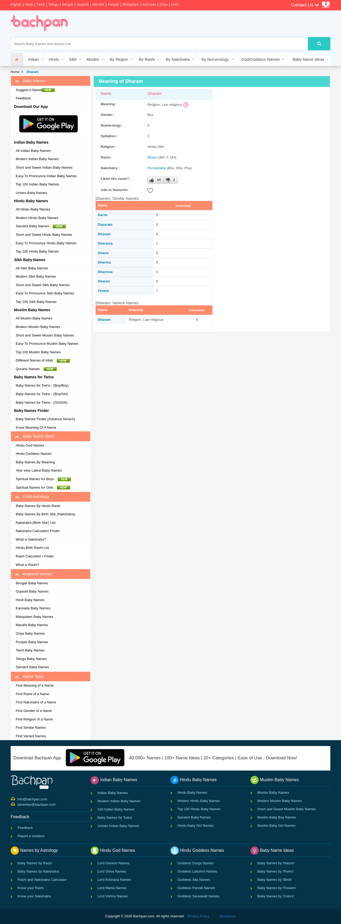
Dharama (105, 243)
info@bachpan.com (18, 798)
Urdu (175, 4)
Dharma (104, 262)
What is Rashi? (27, 565)
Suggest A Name (35, 90)
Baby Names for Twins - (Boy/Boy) (42, 385)
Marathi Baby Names (32, 625)
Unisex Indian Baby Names (118, 826)
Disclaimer (228, 916)
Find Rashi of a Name (32, 694)
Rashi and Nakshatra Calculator (42, 880)
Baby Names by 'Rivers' (275, 871)
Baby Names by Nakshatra (38, 871)
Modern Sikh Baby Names (36, 276)
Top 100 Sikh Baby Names (36, 302)
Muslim (93, 59)
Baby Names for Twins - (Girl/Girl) (41, 402)
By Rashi (147, 59)
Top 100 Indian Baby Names (37, 184)
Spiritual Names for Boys (43, 479)
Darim (103, 215)
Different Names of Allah (43, 360)
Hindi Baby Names (30, 600)
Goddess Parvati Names (196, 888)
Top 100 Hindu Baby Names (37, 251)
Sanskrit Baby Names (41, 226)
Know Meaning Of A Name (36, 427)
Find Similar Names (31, 728)
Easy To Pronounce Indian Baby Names (46, 176)
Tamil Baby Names (30, 650)
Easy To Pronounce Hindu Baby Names (46, 243)
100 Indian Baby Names (116, 809)
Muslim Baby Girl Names (276, 826)
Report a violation (31, 836)
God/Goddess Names (260, 59)
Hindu (54, 59)
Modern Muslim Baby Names (38, 327)
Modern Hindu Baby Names (37, 218)
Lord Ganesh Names (113, 863)
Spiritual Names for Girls (43, 487)
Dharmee (105, 272)
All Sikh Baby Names (32, 268)
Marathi (98, 4)
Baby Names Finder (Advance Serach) (45, 419)
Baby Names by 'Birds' (274, 880)
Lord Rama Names (112, 888)
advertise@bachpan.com (18, 804)
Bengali (67, 4)
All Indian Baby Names (33, 151)
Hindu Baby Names (192, 793)
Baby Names (30, 80)
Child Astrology (32, 496)
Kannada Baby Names (33, 608)
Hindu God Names (30, 445)
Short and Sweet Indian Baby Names (44, 167)
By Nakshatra (178, 59)
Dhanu (152, 157)
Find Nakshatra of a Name (36, 702)
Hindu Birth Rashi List (32, 548)
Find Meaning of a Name (35, 685)
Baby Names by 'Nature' (275, 863)
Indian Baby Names (113, 793)
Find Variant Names (31, 736)
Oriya (164, 4)
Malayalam (131, 4)
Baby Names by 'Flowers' (276, 888)
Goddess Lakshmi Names (197, 871)
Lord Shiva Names (112, 871)
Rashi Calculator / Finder (35, 556)
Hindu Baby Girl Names (195, 826)
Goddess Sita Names (193, 880)
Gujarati (83, 4)
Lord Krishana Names (114, 880)
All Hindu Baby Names (33, 209)
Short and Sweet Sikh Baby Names (43, 285)
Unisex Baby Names (31, 193)
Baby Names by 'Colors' (275, 896)
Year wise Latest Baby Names (39, 470)
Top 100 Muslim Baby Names (38, 352)
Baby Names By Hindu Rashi (38, 506)
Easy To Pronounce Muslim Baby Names (47, 344)
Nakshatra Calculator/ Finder (38, 531)
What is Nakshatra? (31, 539)
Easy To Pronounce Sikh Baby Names (45, 293)
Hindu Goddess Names (33, 454)
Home (15, 72)
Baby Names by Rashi (35, 863)
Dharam (31, 72)
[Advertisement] (172, 24)
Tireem (103, 291)
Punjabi (113, 4)
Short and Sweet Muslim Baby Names (45, 335)
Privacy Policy (198, 916)
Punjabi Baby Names (32, 642)
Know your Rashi (31, 888)
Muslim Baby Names (273, 793)
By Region (119, 59)
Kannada (149, 4)
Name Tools (29, 676)
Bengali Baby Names (32, 583)
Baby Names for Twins (115, 818)
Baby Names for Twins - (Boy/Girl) (42, 394)
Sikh (73, 59)
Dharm (103, 253)
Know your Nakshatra (34, 896)
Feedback (23, 98)
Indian (33, 59)
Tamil (40, 4)
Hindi (29, 4)
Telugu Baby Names (31, 659)
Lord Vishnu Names (113, 896)
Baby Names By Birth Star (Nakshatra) (45, 514)
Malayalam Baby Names (34, 617)
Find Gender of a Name (34, 711)
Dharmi (104, 281)
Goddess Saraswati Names (198, 896)
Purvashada (156, 168)
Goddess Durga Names (195, 863)
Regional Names (33, 574)
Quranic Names (36, 369)
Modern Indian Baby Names (37, 159)
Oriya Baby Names (30, 633)
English (16, 4)
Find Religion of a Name (34, 719)
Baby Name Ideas (308, 59)
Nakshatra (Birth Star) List (36, 523)
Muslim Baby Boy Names (276, 817)
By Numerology (215, 59)
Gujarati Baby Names (32, 591)
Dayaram (105, 224)
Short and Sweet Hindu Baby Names (44, 235)
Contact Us (305, 4)
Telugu (53, 4)
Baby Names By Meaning (35, 462)
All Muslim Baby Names (34, 318)
